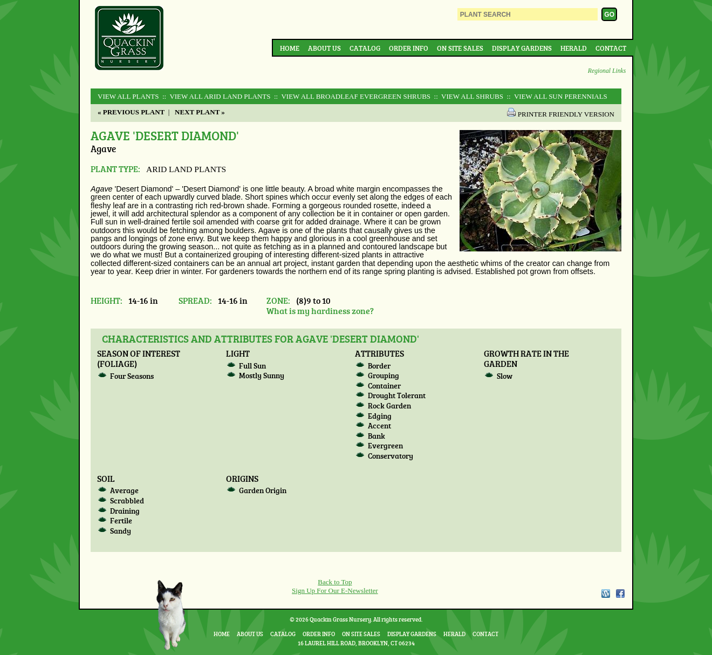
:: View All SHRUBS (467, 96)
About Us (324, 48)
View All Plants (128, 96)
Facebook (620, 593)
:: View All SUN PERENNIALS (556, 96)
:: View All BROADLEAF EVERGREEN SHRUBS (351, 96)
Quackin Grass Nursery (129, 38)
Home (289, 48)
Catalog (365, 48)
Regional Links (607, 70)
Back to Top (335, 582)
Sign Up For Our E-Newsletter (335, 590)
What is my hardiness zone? (320, 310)
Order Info (408, 48)
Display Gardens (522, 48)
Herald (573, 48)
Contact (610, 48)
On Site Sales (460, 48)
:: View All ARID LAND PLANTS (216, 96)
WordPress (605, 593)
